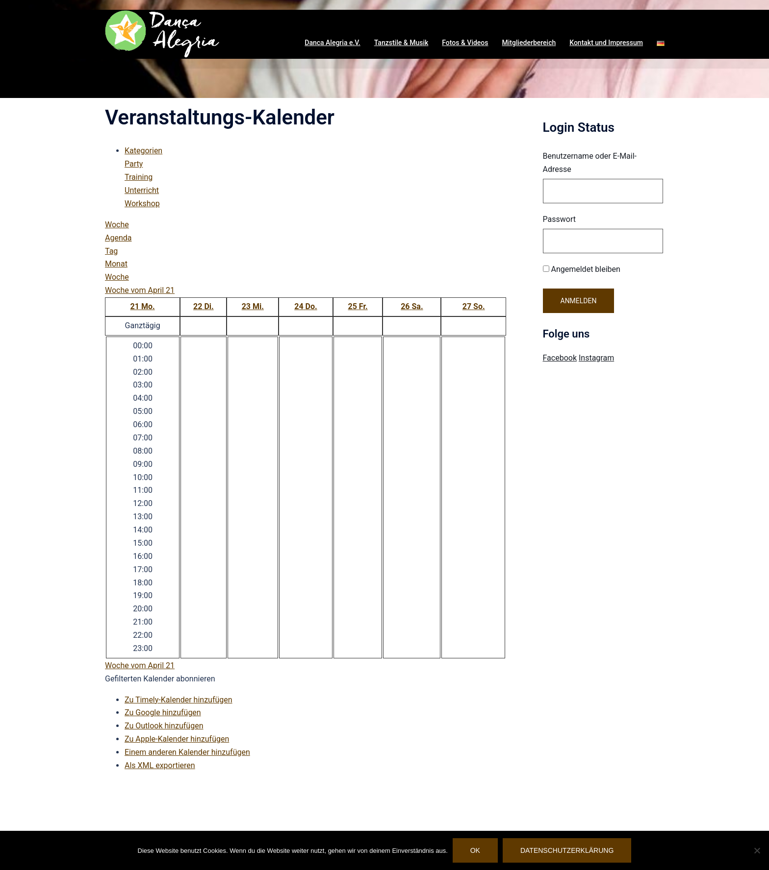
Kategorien (143, 150)
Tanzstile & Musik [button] (401, 43)
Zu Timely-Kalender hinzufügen (178, 699)
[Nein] (757, 850)
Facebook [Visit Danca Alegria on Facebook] (560, 357)
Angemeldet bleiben (581, 269)
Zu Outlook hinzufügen (164, 725)
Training (139, 177)
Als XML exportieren (160, 765)
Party (134, 164)
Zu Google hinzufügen (163, 712)
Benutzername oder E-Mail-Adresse (590, 162)
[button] (661, 43)
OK (475, 850)
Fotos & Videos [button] (465, 43)
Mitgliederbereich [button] (529, 43)
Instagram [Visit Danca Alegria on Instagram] (596, 357)
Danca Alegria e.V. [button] (332, 43)
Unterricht (142, 190)
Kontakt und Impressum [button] (606, 43)
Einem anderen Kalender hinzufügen (187, 752)
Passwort (559, 219)
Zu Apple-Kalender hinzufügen (177, 739)
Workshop (142, 203)
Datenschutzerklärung (567, 850)
